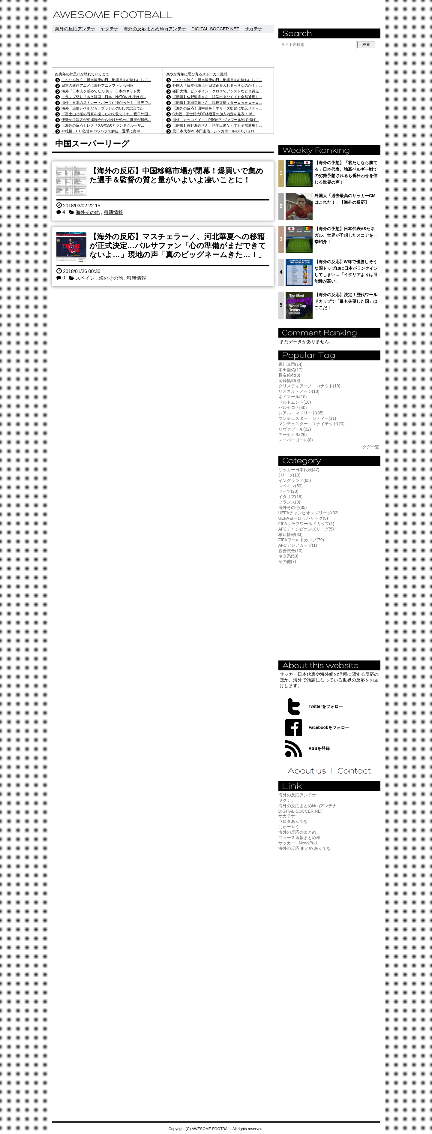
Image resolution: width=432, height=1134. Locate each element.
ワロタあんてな (293, 821)
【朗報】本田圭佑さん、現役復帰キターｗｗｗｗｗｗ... (217, 103)
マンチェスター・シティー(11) (307, 418)
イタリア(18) (290, 496)
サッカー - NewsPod (297, 843)
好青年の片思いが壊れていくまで (82, 74)
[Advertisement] (163, 50)
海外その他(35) (292, 507)
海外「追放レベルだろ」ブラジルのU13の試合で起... (104, 108)
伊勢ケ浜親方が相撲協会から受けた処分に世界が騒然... (106, 120)
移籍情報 (113, 212)
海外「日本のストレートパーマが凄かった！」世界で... (106, 103)
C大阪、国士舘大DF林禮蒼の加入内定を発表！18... (213, 114)
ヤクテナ (109, 28)
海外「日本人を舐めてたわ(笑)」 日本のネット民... (102, 91)
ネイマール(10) (292, 396)
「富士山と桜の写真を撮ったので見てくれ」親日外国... (106, 114)
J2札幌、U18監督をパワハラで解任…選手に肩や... (102, 131)
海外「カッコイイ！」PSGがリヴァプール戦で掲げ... (215, 120)
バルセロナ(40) (292, 407)
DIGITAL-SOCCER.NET (215, 28)
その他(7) (287, 561)
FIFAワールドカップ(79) (301, 539)
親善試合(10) (290, 550)
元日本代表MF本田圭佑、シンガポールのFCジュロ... (214, 131)
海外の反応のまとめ (297, 832)
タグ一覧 (370, 446)
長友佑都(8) (289, 375)
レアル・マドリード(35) (301, 413)
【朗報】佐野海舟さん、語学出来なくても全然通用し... (217, 97)
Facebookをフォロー (329, 727)
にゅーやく (288, 826)
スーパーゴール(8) (295, 440)
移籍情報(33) (290, 534)
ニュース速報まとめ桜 (299, 837)
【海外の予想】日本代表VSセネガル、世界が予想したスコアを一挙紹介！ (345, 235)
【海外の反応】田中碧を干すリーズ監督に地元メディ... (217, 108)
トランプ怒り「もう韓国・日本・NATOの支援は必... (104, 97)
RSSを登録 (319, 748)
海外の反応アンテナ (75, 28)
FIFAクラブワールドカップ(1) (306, 523)
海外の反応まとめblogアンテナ (155, 28)
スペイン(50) (290, 485)
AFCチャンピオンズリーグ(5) (306, 529)
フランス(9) (289, 502)
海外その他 (88, 212)
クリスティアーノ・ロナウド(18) (309, 386)
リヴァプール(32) (294, 429)
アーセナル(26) (292, 434)
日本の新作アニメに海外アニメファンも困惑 (98, 85)
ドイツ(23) (288, 491)
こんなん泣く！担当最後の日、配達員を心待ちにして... (106, 80)
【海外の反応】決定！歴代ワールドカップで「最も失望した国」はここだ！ (345, 301)
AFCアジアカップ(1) (297, 545)
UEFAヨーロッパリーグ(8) (303, 518)
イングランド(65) (294, 480)
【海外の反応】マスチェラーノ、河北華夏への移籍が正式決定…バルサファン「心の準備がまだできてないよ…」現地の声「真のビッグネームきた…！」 (177, 245)
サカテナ (253, 28)
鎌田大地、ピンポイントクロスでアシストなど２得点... (217, 91)
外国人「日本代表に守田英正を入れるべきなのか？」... (217, 85)
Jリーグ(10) (289, 475)
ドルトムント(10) (294, 402)
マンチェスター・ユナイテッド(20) (311, 423)
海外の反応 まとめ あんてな (304, 848)
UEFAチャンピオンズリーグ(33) (308, 512)
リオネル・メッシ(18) (299, 391)
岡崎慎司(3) (289, 380)
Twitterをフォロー (326, 706)
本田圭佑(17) (290, 369)
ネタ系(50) (288, 556)
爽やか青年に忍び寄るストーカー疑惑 (196, 74)
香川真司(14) (290, 364)
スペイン (85, 278)
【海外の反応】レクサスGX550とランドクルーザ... (103, 125)
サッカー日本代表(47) (299, 469)
